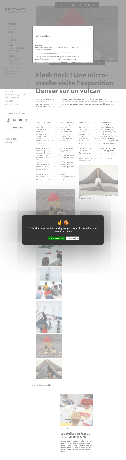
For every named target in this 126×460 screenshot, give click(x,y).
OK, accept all (56, 238)
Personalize (72, 238)
